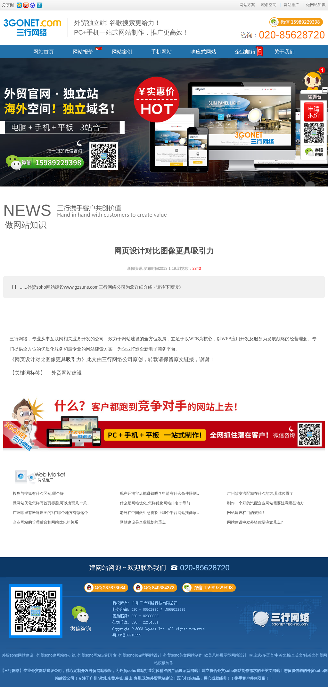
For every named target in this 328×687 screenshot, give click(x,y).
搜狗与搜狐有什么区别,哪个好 (38, 493)
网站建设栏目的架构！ (246, 512)
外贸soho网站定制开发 (97, 655)
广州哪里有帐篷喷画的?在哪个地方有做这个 (50, 512)
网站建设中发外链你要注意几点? (255, 522)
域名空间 (268, 5)
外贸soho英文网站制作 (182, 655)
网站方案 (247, 5)
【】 (14, 287)
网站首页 (43, 51)
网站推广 (291, 5)
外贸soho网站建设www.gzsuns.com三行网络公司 (76, 287)
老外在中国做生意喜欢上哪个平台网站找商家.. (159, 512)
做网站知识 (315, 5)
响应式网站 (203, 51)
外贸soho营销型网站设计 (140, 655)
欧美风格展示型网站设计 (225, 655)
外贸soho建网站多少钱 (56, 655)
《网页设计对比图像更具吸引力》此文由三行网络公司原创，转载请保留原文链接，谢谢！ (112, 359)
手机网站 (161, 51)
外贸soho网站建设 (17, 655)
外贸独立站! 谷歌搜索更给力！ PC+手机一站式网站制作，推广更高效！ (131, 27)
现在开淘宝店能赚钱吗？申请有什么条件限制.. (159, 493)
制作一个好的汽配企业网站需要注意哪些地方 (265, 503)
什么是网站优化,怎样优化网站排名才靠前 (155, 503)
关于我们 (284, 51)
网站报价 (83, 51)
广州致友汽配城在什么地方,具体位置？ (260, 493)
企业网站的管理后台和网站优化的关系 (45, 522)
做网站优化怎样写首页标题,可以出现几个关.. (51, 503)
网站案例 (122, 51)
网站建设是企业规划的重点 (143, 522)
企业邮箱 (245, 51)
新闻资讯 (135, 268)
